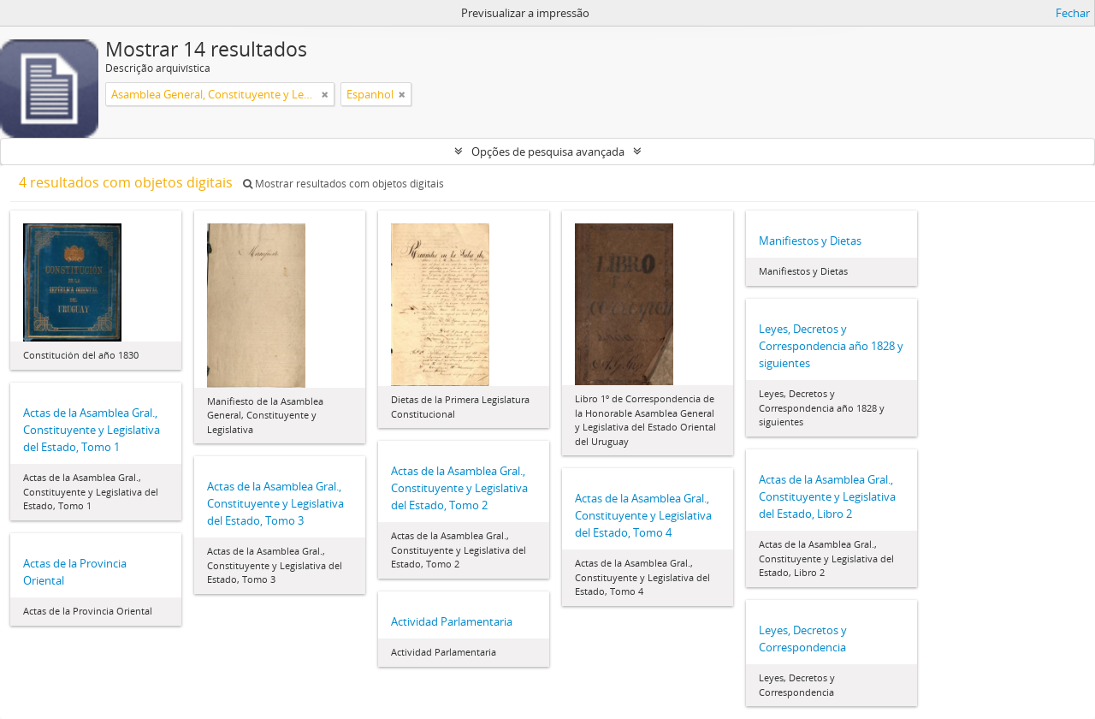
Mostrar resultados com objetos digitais (343, 183)
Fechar (1073, 13)
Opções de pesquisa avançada (547, 151)
